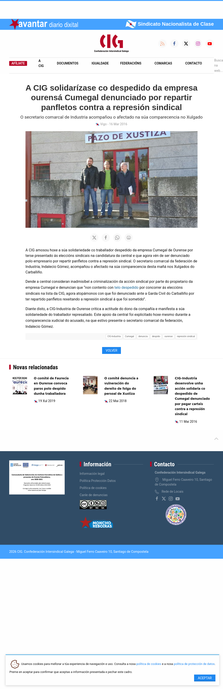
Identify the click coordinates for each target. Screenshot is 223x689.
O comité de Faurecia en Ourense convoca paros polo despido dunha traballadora (51, 386)
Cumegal (129, 336)
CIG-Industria (114, 336)
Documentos (67, 63)
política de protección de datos (194, 664)
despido (156, 336)
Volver (111, 350)
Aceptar (205, 678)
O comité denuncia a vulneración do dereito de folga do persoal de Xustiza (121, 386)
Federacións (130, 63)
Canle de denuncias (94, 495)
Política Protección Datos (98, 481)
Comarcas (163, 63)
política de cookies (148, 664)
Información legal (92, 473)
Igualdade (100, 63)
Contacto (193, 63)
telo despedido (126, 287)
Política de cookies (93, 488)
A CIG (41, 63)
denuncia (143, 336)
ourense (168, 336)
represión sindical (186, 336)
